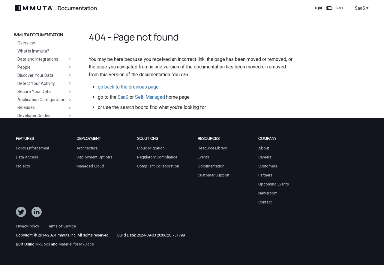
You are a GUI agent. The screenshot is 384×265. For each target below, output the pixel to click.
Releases (44, 107)
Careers (265, 157)
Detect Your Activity (44, 83)
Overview (26, 43)
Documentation (211, 166)
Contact (265, 202)
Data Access (27, 157)
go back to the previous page (128, 87)
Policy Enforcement (32, 148)
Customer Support (214, 175)
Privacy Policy (27, 226)
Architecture (87, 148)
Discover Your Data (44, 75)
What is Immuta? (33, 51)
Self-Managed (150, 97)
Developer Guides (44, 115)
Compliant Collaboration (158, 166)
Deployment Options (94, 157)
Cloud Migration (151, 148)
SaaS (362, 8)
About (263, 148)
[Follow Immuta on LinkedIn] (37, 213)
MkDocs (42, 244)
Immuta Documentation (38, 35)
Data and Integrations (44, 59)
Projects (23, 166)
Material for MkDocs (76, 244)
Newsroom (268, 193)
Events (203, 157)
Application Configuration (44, 99)
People (44, 67)
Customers (267, 166)
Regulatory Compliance (157, 157)
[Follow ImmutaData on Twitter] (21, 213)
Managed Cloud (90, 166)
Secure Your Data (44, 91)
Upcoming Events (273, 184)
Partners (265, 175)
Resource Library (212, 148)
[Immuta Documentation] (33, 8)
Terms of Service (61, 226)
